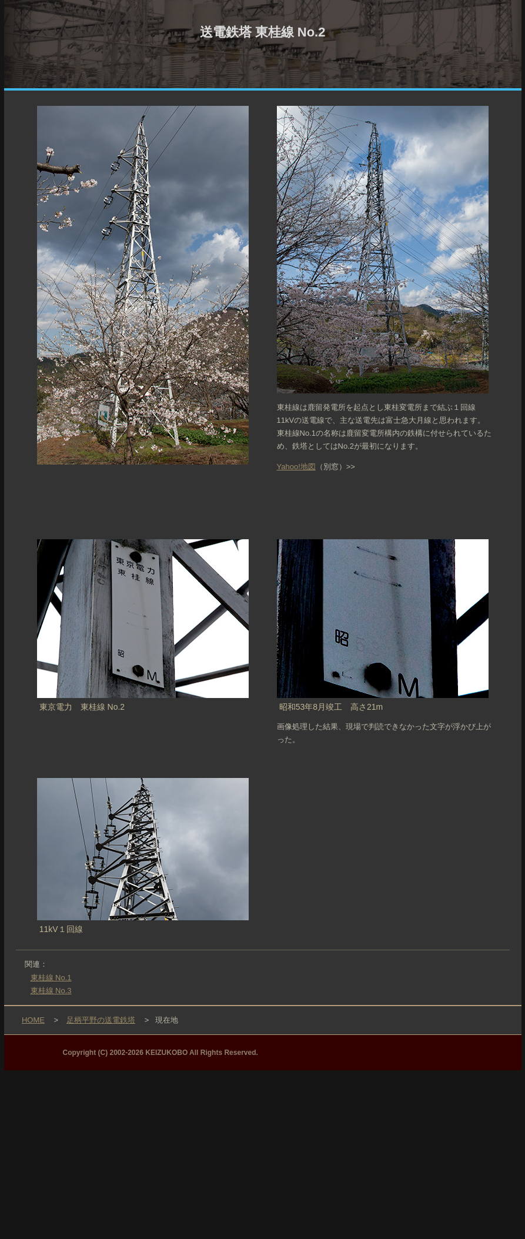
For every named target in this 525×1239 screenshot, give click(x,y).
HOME (33, 1020)
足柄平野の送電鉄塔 (100, 1020)
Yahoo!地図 (296, 466)
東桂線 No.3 (51, 990)
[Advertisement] (262, 1152)
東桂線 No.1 (51, 977)
